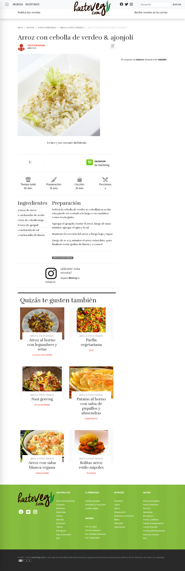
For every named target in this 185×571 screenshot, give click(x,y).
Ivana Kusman (42, 473)
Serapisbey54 (91, 418)
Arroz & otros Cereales (72, 27)
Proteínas (118, 501)
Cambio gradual (92, 501)
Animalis (60, 519)
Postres (147, 508)
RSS (58, 538)
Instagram (61, 531)
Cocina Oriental (150, 527)
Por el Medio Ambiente (95, 534)
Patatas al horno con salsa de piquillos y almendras (91, 406)
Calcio (117, 504)
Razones (89, 518)
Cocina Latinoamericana (154, 531)
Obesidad (118, 523)
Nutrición (119, 492)
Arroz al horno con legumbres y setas (42, 345)
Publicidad (60, 512)
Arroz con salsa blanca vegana (42, 465)
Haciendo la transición (95, 504)
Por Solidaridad (92, 538)
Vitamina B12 (120, 512)
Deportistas (119, 527)
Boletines (60, 508)
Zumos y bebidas (151, 519)
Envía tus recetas (151, 534)
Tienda (59, 516)
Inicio (20, 27)
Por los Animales (93, 530)
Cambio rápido (92, 508)
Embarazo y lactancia (124, 516)
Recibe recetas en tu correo (150, 12)
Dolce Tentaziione (36, 45)
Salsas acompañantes (153, 523)
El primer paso (92, 492)
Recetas (30, 27)
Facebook (60, 523)
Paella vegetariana (91, 342)
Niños (117, 519)
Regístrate (32, 4)
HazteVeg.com (63, 492)
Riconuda (91, 473)
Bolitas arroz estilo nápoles (91, 465)
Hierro (117, 508)
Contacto (60, 504)
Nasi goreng (42, 399)
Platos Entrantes (151, 504)
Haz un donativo (63, 534)
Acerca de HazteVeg (65, 501)
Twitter (59, 527)
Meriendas (148, 512)
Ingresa (18, 4)
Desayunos (148, 516)
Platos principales (47, 27)
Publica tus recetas (29, 12)
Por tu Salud (91, 526)
